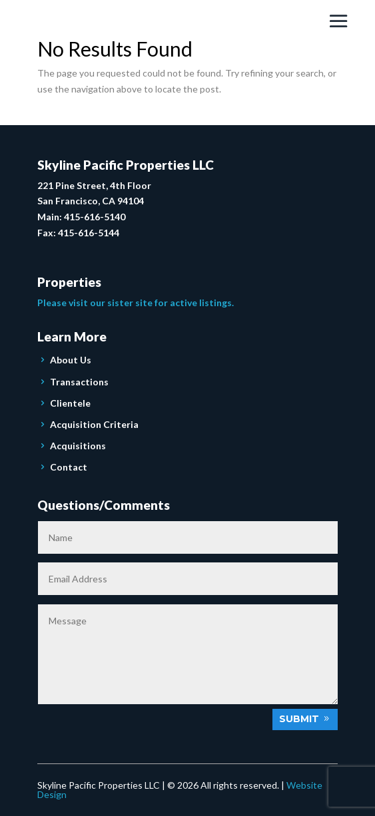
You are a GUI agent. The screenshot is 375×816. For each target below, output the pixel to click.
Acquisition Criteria (94, 424)
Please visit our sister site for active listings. (135, 302)
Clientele (70, 403)
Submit (299, 719)
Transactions (79, 381)
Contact (68, 467)
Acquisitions (78, 445)
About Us (70, 359)
